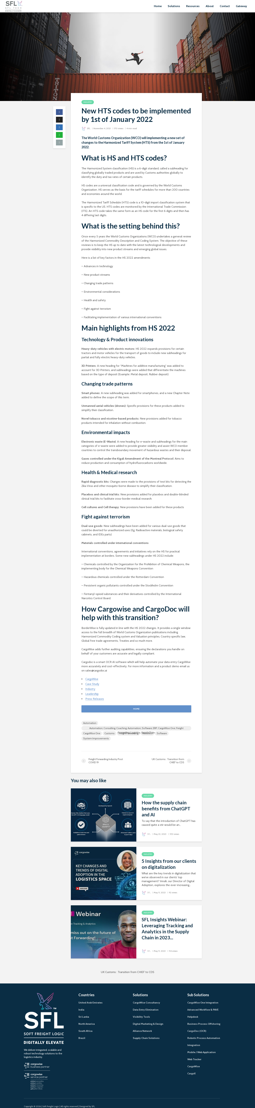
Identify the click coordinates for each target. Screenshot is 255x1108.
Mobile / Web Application (201, 1045)
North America (86, 1017)
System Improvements (96, 738)
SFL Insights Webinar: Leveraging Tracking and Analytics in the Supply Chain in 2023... (167, 928)
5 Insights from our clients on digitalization (169, 864)
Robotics (147, 733)
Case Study (92, 684)
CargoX (191, 1067)
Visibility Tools (141, 1010)
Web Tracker (194, 1052)
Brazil (81, 1031)
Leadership (92, 694)
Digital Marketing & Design (148, 1017)
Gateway (241, 6)
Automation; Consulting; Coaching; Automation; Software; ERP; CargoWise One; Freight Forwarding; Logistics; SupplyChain (136, 728)
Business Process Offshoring (203, 1017)
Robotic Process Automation (203, 1031)
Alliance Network (142, 1024)
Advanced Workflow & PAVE (203, 1003)
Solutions (174, 6)
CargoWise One (91, 733)
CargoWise (91, 679)
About (210, 6)
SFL (85, 128)
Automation (89, 723)
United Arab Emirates (90, 996)
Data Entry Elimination (145, 1003)
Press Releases (94, 699)
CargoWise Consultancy (146, 996)
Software (162, 733)
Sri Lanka (83, 1010)
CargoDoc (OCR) (196, 1024)
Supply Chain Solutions (146, 1031)
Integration (193, 1038)
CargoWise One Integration (202, 996)
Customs (109, 733)
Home (158, 6)
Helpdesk (192, 1010)
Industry (87, 102)
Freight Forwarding (128, 733)
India (81, 1003)
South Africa (85, 1024)
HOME (136, 708)
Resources (193, 6)
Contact (225, 6)
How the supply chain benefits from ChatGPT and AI (166, 808)
